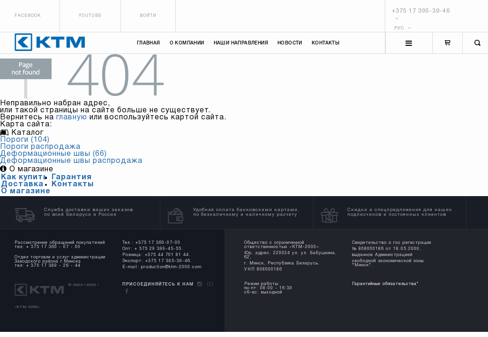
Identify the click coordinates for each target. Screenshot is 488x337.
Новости (290, 43)
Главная (148, 43)
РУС (402, 28)
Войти (148, 16)
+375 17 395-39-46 (421, 11)
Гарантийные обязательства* (385, 284)
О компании (187, 43)
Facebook (28, 16)
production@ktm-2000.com (171, 267)
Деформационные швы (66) (53, 154)
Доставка (22, 184)
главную (71, 117)
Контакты (325, 43)
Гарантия (72, 177)
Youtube (90, 16)
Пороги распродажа (40, 147)
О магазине (26, 191)
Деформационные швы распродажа (71, 161)
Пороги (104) (25, 140)
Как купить (24, 177)
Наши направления (241, 43)
